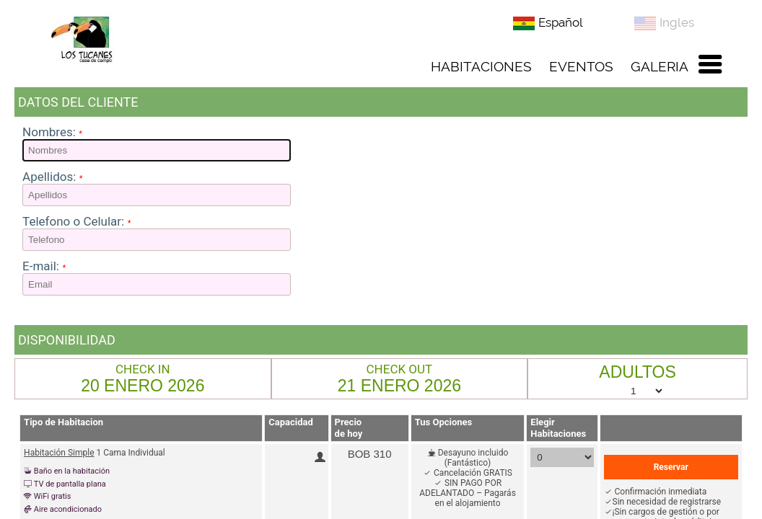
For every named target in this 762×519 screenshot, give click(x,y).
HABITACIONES (481, 66)
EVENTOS (581, 66)
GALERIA (659, 66)
